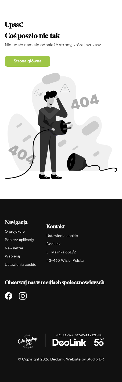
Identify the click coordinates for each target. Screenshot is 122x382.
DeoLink (53, 244)
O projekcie (15, 231)
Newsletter (14, 248)
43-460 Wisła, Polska (65, 260)
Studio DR (95, 359)
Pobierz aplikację (19, 240)
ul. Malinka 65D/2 (61, 252)
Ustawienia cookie (20, 264)
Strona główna (27, 60)
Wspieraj (12, 256)
